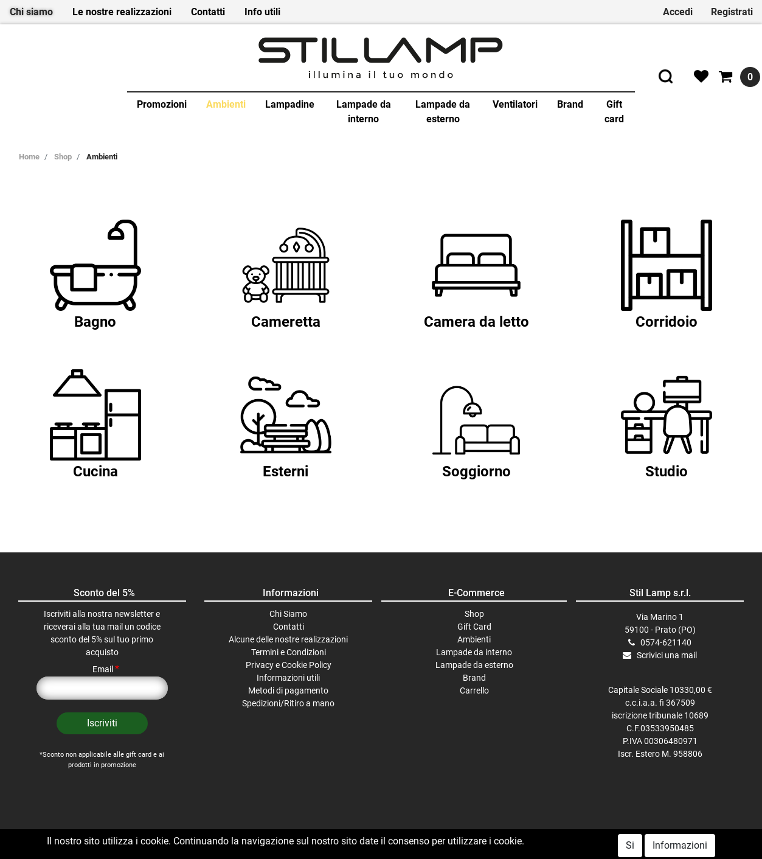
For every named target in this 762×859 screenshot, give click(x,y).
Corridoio (667, 321)
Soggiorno (476, 471)
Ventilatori (515, 104)
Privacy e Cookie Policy (288, 665)
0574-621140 (665, 642)
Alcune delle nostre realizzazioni (288, 639)
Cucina (95, 471)
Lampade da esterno (442, 112)
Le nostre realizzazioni (121, 12)
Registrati (732, 12)
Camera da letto (476, 321)
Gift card (614, 112)
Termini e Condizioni (288, 652)
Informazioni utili (288, 678)
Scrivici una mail (667, 655)
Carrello (474, 690)
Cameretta (285, 321)
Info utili (262, 12)
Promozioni (162, 104)
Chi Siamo (288, 614)
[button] (102, 723)
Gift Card (474, 626)
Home (29, 156)
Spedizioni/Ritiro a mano (288, 703)
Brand (570, 104)
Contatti (208, 12)
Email (105, 669)
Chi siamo (31, 12)
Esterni (285, 471)
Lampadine (289, 104)
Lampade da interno (363, 112)
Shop (63, 156)
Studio (666, 471)
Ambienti (226, 104)
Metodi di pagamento (288, 690)
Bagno (95, 321)
